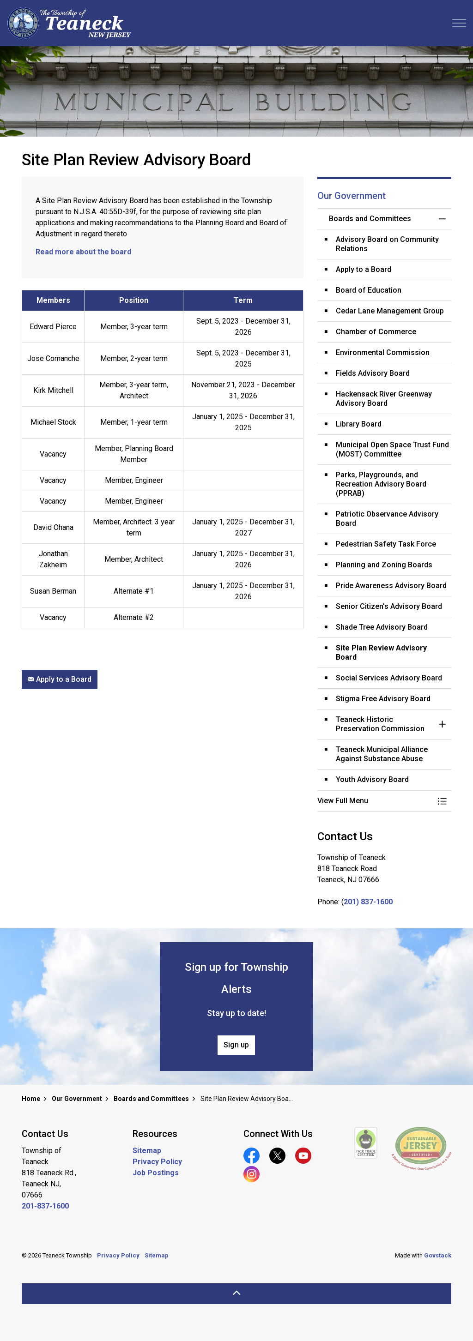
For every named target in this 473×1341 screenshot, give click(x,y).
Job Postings (156, 1172)
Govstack (437, 1255)
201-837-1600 (45, 1206)
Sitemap (147, 1150)
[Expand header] (459, 23)
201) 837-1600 (368, 901)
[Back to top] (236, 1293)
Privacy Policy (157, 1161)
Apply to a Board (59, 679)
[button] (375, 801)
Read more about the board (83, 251)
